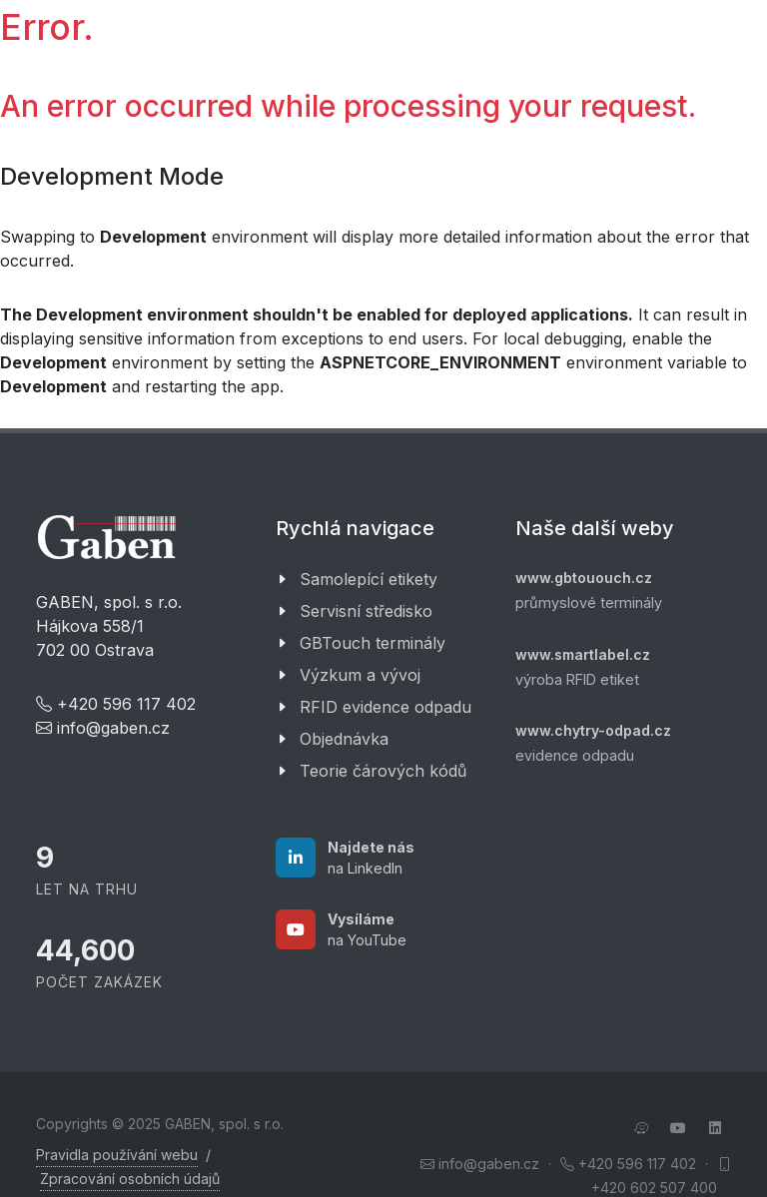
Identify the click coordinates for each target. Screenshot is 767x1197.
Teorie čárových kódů (383, 771)
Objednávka (344, 739)
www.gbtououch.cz (583, 577)
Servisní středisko (366, 611)
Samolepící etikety (368, 579)
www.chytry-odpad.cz (593, 730)
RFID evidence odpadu (385, 707)
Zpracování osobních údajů (130, 1178)
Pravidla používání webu (117, 1154)
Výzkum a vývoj (360, 675)
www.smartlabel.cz (582, 654)
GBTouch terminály (372, 643)
